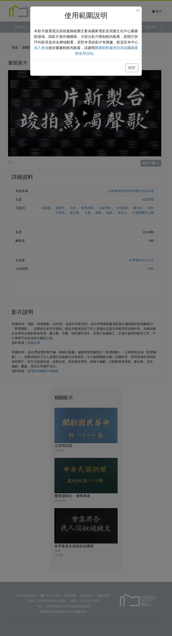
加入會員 (41, 48)
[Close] (138, 10)
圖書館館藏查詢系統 (111, 48)
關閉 (131, 68)
